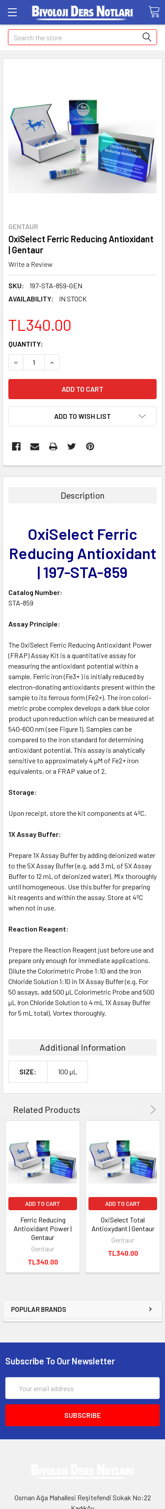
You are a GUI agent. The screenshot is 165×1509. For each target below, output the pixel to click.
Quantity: (25, 344)
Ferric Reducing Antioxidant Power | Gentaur (43, 1228)
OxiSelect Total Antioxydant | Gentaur (123, 1224)
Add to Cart (42, 1203)
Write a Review (30, 264)
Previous (140, 1109)
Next (151, 1109)
